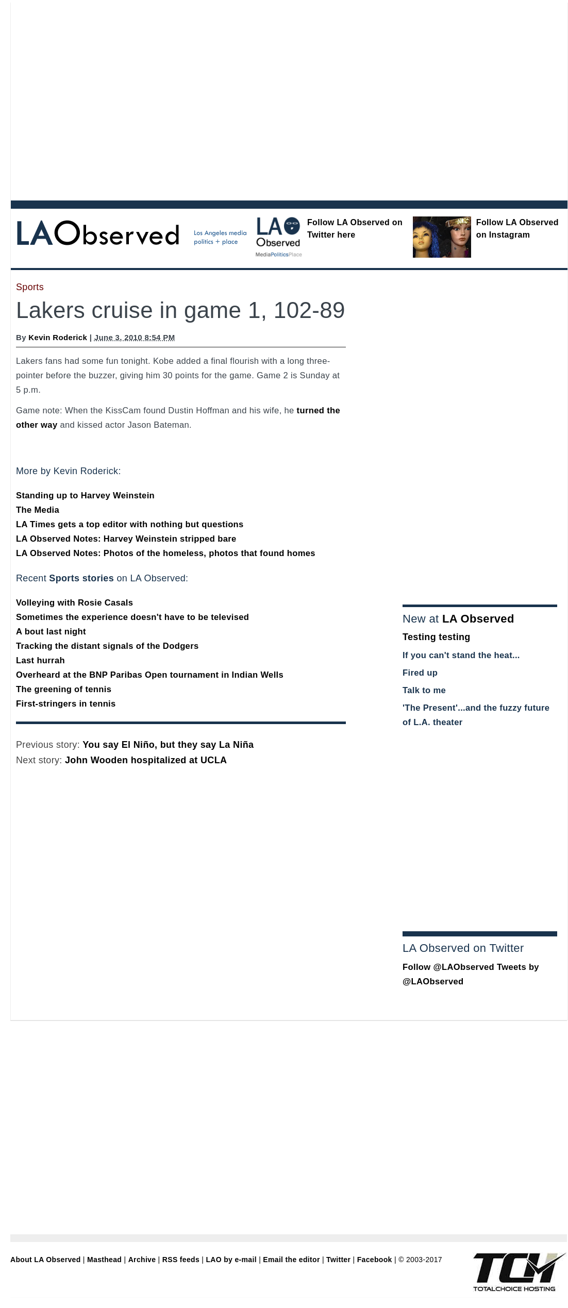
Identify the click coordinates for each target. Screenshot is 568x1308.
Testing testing (437, 637)
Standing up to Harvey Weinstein (85, 495)
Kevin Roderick (57, 337)
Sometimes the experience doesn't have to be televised (132, 617)
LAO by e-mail (231, 1259)
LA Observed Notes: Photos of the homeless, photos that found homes (165, 553)
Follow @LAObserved (448, 967)
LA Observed (478, 618)
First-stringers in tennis (66, 704)
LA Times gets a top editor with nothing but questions (130, 524)
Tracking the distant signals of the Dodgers (107, 646)
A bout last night (51, 631)
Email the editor (291, 1259)
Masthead (104, 1259)
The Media (37, 510)
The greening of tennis (63, 689)
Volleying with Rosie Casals (74, 603)
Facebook (374, 1259)
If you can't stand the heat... (461, 655)
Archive (142, 1259)
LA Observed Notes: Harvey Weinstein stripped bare (126, 539)
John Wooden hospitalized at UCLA (146, 760)
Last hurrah (40, 660)
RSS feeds (180, 1259)
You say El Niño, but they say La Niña (168, 745)
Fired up (420, 673)
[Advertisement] (96, 99)
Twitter (338, 1259)
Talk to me (424, 690)
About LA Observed (45, 1259)
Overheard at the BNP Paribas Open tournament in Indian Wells (149, 675)
